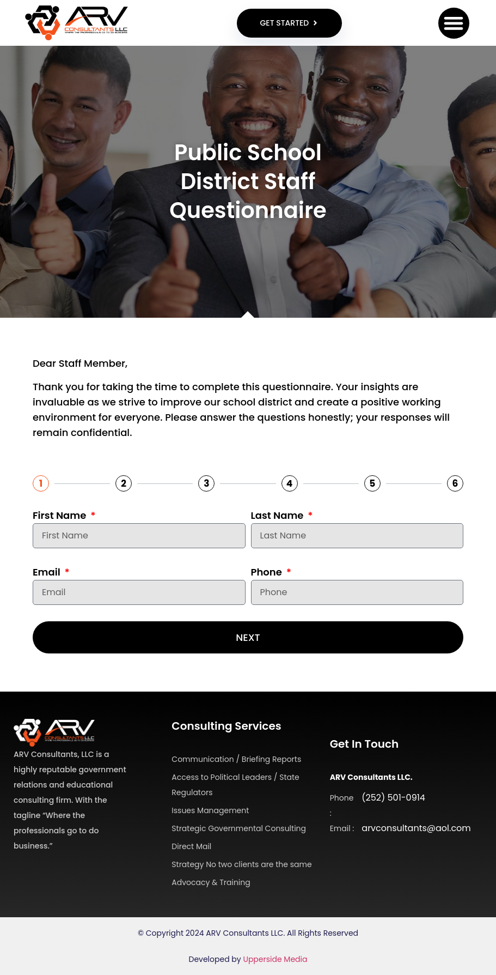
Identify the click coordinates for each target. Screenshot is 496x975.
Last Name (278, 515)
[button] (453, 23)
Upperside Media (275, 959)
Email (48, 572)
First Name (61, 515)
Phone (268, 572)
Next (248, 637)
